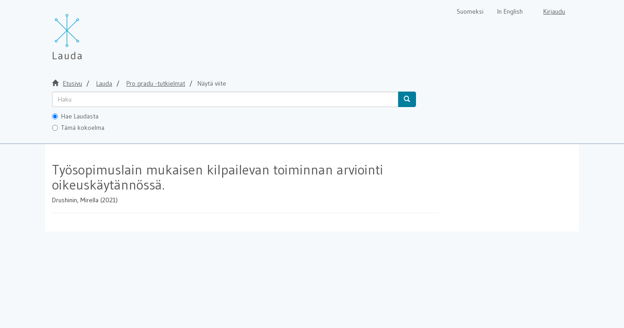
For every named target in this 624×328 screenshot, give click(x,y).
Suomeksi (470, 11)
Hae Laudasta (75, 116)
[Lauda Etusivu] (86, 32)
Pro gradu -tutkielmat (155, 83)
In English (510, 11)
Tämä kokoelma (78, 127)
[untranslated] (225, 99)
